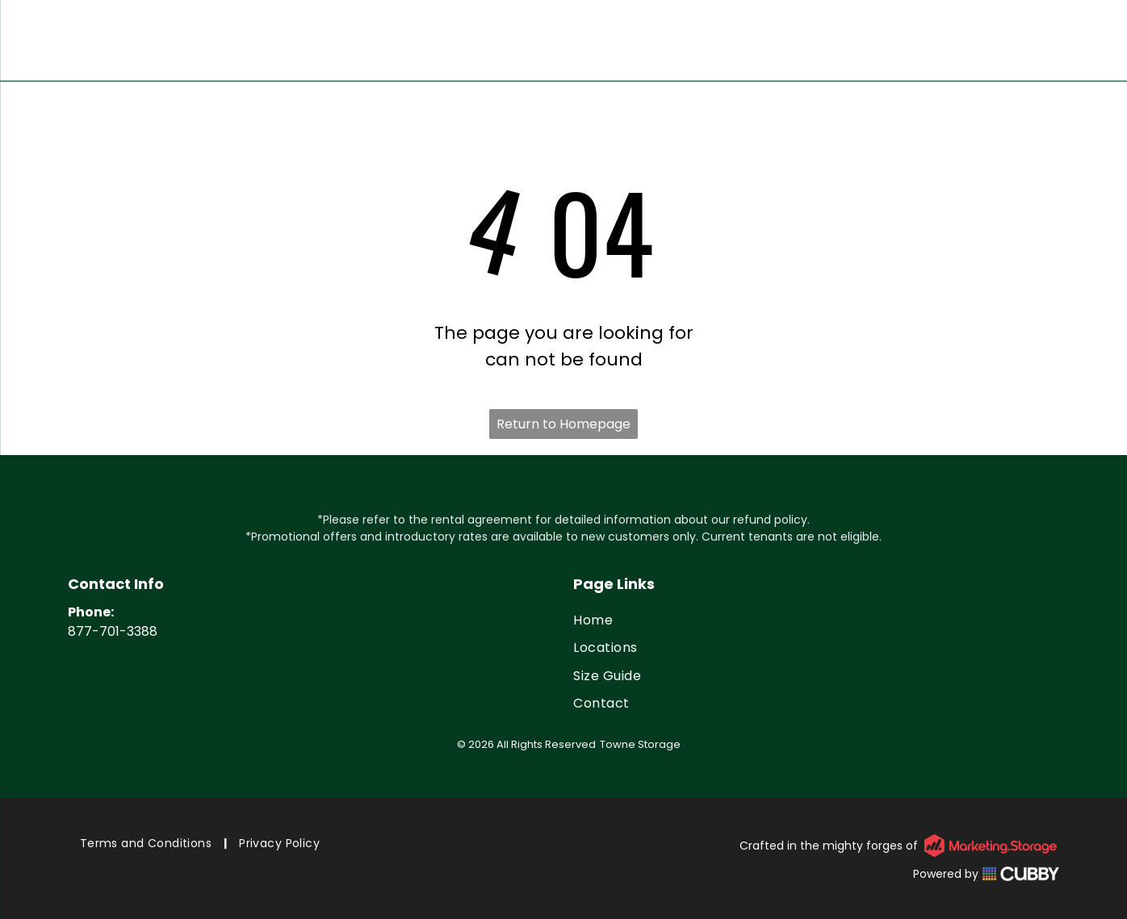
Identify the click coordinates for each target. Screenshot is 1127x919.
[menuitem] (816, 620)
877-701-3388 (112, 631)
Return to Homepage (563, 424)
